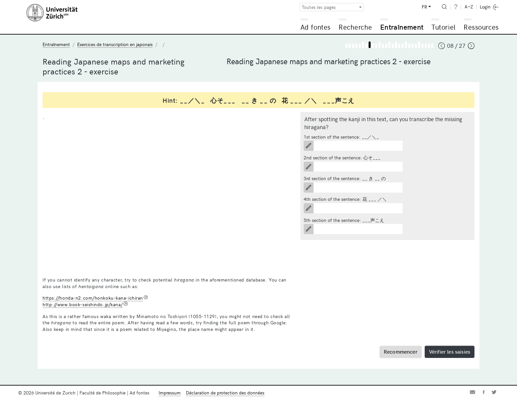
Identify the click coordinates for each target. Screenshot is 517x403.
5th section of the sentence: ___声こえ (344, 220)
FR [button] (424, 7)
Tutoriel (443, 27)
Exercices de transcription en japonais (115, 44)
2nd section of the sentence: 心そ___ (342, 157)
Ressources (481, 27)
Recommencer (400, 351)
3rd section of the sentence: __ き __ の (345, 178)
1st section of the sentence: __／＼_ (341, 137)
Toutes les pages (319, 7)
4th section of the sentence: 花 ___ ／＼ (345, 199)
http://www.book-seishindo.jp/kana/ (83, 304)
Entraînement (401, 27)
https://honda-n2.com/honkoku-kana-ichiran (93, 298)
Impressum (170, 393)
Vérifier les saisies (449, 351)
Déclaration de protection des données (225, 393)
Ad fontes (315, 27)
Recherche (355, 27)
